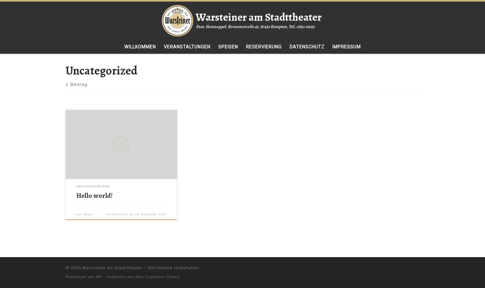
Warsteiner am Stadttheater (112, 267)
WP (99, 277)
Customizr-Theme (162, 277)
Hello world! (94, 195)
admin (88, 214)
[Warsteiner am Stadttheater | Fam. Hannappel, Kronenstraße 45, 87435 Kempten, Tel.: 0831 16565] (177, 19)
